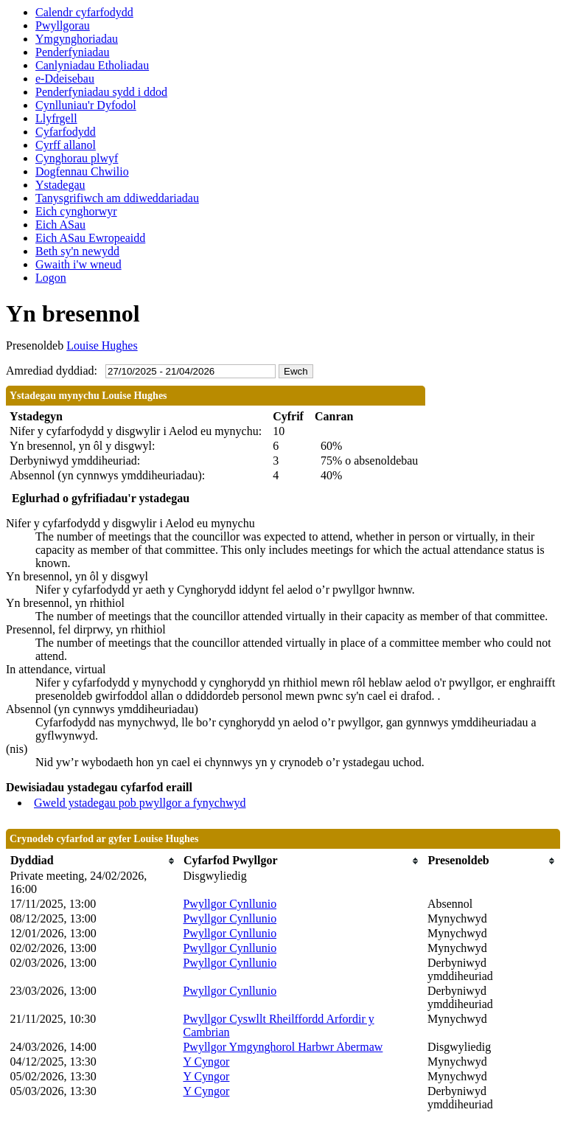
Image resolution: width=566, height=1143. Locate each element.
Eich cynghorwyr (76, 211)
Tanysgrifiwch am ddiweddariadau (117, 198)
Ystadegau (60, 184)
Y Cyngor (206, 1061)
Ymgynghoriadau (76, 38)
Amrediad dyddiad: (51, 370)
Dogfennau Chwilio (82, 171)
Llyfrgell (56, 118)
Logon (50, 277)
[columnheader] (93, 861)
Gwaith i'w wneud (78, 264)
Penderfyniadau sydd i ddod (101, 92)
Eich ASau (60, 224)
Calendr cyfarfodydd (84, 12)
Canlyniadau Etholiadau (92, 65)
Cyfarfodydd (65, 131)
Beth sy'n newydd (77, 251)
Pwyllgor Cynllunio (229, 903)
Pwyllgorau (62, 25)
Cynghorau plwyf (76, 158)
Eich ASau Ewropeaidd (90, 238)
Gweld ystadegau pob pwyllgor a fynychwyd (140, 802)
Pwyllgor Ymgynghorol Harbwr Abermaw (282, 1046)
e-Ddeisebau (64, 78)
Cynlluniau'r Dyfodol (85, 105)
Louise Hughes (101, 345)
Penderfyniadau (72, 52)
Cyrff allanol (65, 145)
